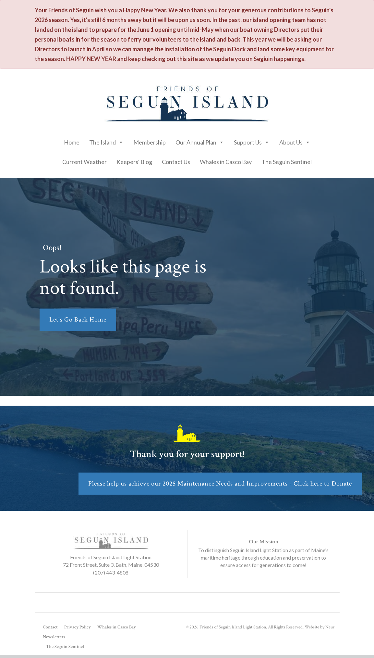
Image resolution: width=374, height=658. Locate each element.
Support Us (252, 141)
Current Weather (84, 161)
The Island (106, 141)
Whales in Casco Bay (226, 161)
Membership (149, 142)
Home (71, 142)
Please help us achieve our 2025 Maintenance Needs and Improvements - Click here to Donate (220, 483)
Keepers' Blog (134, 161)
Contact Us (176, 161)
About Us (294, 141)
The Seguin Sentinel (286, 161)
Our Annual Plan (199, 141)
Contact (50, 627)
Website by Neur (319, 627)
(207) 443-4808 (110, 572)
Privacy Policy (77, 627)
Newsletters (54, 637)
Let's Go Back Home (77, 319)
